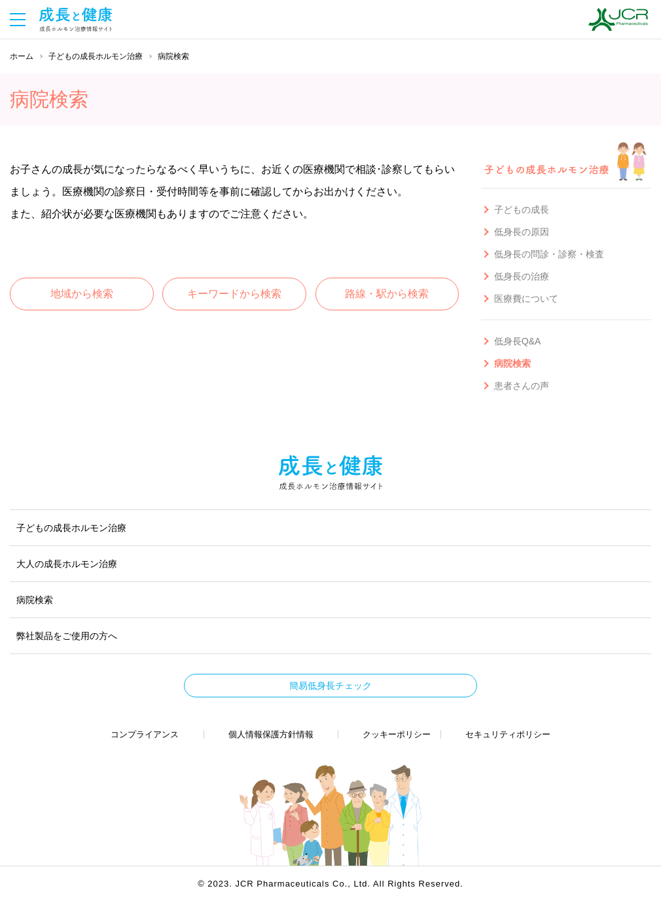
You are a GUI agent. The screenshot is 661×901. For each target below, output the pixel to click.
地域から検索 (81, 293)
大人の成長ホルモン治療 (66, 564)
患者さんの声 (521, 385)
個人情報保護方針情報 (270, 734)
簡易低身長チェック (330, 685)
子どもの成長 (521, 209)
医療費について (526, 298)
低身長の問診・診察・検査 (549, 254)
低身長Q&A (517, 341)
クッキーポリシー (397, 734)
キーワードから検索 (234, 293)
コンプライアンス (145, 734)
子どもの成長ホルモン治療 (95, 56)
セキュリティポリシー (507, 734)
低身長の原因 (521, 232)
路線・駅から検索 (387, 293)
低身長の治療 (521, 276)
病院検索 (34, 600)
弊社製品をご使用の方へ (66, 636)
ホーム (21, 56)
